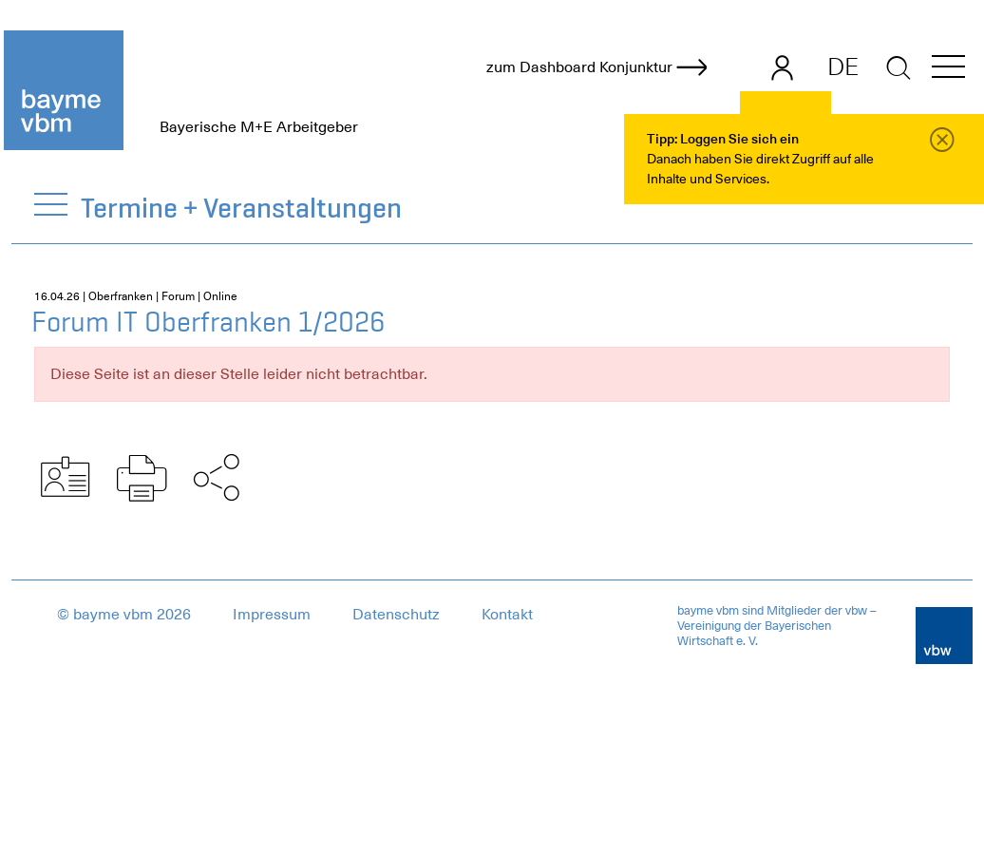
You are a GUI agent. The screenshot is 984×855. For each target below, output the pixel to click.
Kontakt (507, 614)
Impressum (272, 614)
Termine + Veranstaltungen (242, 207)
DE (843, 66)
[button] (948, 70)
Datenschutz (396, 614)
